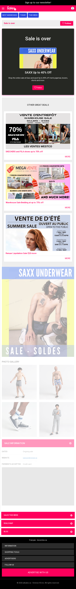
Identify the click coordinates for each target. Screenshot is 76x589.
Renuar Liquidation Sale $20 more (21, 253)
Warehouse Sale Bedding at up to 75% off (25, 202)
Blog (38, 532)
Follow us (9, 565)
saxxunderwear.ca (30, 458)
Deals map (38, 523)
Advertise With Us (38, 572)
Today (23, 15)
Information (10, 546)
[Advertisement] (38, 486)
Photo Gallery (10, 361)
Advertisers (10, 559)
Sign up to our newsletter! (38, 2)
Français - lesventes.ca (38, 540)
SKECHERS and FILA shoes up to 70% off (24, 151)
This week (33, 15)
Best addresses (9, 15)
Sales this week (38, 515)
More (67, 156)
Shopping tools (11, 552)
